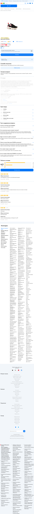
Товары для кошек (17, 416)
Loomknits (27, 290)
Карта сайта (17, 387)
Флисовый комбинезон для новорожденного (12, 310)
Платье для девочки (13, 356)
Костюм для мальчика (13, 331)
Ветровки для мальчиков (12, 325)
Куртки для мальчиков (13, 321)
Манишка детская (28, 357)
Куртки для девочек (21, 275)
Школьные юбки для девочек (13, 242)
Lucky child (28, 314)
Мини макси (28, 309)
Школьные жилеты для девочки (13, 274)
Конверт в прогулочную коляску (13, 297)
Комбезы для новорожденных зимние (12, 295)
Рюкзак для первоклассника (28, 343)
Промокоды (17, 380)
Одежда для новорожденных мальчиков (12, 308)
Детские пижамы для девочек (21, 244)
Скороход (27, 257)
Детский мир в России (13, 438)
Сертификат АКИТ (17, 384)
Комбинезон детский (21, 302)
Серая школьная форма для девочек (13, 250)
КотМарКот (28, 322)
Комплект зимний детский (21, 337)
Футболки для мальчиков (12, 328)
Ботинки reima (28, 253)
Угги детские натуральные (28, 239)
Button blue (28, 288)
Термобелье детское (21, 338)
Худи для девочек (20, 272)
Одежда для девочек (21, 240)
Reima (27, 279)
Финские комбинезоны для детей (20, 323)
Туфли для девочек (21, 288)
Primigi (27, 246)
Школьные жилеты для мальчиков (13, 260)
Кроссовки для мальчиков (20, 286)
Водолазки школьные (13, 277)
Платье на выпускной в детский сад (13, 284)
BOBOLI (27, 321)
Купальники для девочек (28, 324)
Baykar (27, 313)
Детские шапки (28, 341)
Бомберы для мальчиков (12, 343)
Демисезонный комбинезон (20, 304)
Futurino (27, 293)
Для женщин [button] (3, 240)
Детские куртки (20, 308)
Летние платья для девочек (21, 268)
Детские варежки (28, 339)
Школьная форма (12, 228)
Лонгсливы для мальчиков (12, 350)
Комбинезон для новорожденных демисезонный (12, 317)
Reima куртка (20, 327)
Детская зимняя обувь (29, 261)
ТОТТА (27, 320)
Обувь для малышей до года (13, 305)
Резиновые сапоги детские (29, 233)
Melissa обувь (28, 263)
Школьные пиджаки (13, 279)
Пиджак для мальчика (21, 345)
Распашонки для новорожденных (12, 288)
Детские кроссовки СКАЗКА (6, 10)
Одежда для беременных (20, 299)
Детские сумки (28, 348)
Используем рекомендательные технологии (17, 436)
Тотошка (27, 295)
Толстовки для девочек (12, 361)
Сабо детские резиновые (28, 266)
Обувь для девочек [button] (4, 239)
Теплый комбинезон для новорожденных (13, 303)
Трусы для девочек (29, 328)
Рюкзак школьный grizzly (12, 232)
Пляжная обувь (28, 270)
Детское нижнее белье (28, 334)
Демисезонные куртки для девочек (21, 247)
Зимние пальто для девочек (13, 358)
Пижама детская (28, 329)
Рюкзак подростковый (29, 340)
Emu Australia (28, 310)
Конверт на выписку (13, 281)
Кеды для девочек (20, 296)
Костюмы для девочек (21, 271)
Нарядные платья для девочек (13, 355)
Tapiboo (27, 235)
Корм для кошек (17, 418)
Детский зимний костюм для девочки (21, 262)
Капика (27, 284)
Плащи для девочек (21, 328)
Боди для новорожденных (12, 286)
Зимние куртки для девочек (21, 260)
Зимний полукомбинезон (20, 347)
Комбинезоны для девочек (21, 251)
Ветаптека (17, 423)
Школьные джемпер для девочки (13, 267)
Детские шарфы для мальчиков (29, 351)
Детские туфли (20, 297)
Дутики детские (28, 260)
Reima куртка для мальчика (12, 353)
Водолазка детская (21, 332)
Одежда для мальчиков (13, 348)
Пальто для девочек (21, 255)
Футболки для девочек (20, 234)
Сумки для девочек (29, 360)
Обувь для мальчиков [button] (3, 237)
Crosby (27, 305)
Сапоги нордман (20, 357)
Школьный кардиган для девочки (13, 264)
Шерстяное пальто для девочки (21, 278)
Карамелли (27, 308)
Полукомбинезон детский (21, 321)
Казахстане (18, 438)
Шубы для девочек (21, 242)
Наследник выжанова (29, 283)
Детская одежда (12, 280)
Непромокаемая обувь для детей (28, 268)
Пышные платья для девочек (21, 238)
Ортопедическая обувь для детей (20, 356)
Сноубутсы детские (21, 354)
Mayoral (27, 285)
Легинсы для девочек (21, 241)
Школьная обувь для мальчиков (13, 258)
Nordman (19, 360)
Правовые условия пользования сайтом (17, 435)
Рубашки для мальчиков (12, 335)
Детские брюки (20, 348)
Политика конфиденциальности (17, 381)
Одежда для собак (17, 422)
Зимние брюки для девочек (21, 282)
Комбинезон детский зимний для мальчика (13, 339)
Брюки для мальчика (13, 326)
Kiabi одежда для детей (28, 317)
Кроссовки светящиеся (20, 359)
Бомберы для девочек (21, 270)
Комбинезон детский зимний (21, 306)
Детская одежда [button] (4, 241)
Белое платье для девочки (20, 265)
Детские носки (28, 327)
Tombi (27, 256)
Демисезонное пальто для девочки (21, 236)
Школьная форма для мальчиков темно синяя (13, 270)
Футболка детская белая (21, 343)
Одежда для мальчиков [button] (3, 234)
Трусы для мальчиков (29, 332)
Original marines (28, 289)
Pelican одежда (28, 294)
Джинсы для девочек (21, 263)
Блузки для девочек (21, 273)
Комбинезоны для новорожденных (12, 290)
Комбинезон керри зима (21, 335)
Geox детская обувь (29, 237)
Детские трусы (28, 335)
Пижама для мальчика (13, 341)
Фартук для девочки (13, 252)
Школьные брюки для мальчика (13, 236)
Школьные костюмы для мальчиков (13, 262)
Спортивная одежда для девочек (21, 253)
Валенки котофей (29, 252)
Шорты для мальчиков (13, 344)
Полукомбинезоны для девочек (21, 276)
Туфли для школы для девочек (13, 256)
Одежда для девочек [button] (4, 235)
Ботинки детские (28, 264)
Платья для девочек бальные (21, 230)
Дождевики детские (21, 333)
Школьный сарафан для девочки (13, 272)
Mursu (27, 269)
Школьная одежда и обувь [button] (4, 229)
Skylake (11, 265)
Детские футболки (21, 319)
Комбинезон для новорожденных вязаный (12, 313)
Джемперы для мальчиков (12, 346)
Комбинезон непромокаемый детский (20, 314)
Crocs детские (28, 229)
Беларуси (22, 438)
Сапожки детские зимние (28, 245)
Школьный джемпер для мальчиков (13, 276)
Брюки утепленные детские (21, 351)
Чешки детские (28, 228)
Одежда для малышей (13, 282)
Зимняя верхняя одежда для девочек (21, 257)
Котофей (27, 273)
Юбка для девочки (13, 359)
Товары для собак (17, 419)
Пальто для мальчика (13, 340)
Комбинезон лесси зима (21, 325)
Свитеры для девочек (21, 245)
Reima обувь (28, 251)
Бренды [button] (2, 244)
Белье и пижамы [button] (4, 246)
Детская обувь (18, 8)
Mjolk (27, 303)
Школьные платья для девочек (13, 246)
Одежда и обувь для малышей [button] (4, 231)
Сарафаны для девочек (13, 251)
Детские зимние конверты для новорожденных (12, 301)
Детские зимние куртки (20, 340)
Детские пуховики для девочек (21, 249)
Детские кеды (28, 272)
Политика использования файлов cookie (17, 383)
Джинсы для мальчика (13, 351)
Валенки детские (28, 240)
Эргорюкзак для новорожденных (12, 292)
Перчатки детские (29, 347)
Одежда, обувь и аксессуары (9, 8)
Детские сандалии (29, 249)
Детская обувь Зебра (29, 243)
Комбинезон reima (21, 307)
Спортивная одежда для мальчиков (13, 323)
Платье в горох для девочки (21, 280)
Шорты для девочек (21, 258)
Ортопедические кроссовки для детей (29, 248)
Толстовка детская (21, 329)
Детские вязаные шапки (28, 353)
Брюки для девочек (21, 266)
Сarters (27, 298)
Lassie (27, 280)
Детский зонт (28, 361)
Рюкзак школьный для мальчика (13, 240)
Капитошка (28, 315)
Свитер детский (20, 349)
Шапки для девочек (29, 346)
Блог (17, 412)
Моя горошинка (12, 315)
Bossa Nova (28, 299)
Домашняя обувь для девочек (21, 295)
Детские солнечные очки (29, 355)
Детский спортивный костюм (21, 311)
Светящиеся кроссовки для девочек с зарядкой (21, 292)
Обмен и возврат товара (17, 377)
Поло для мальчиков (13, 337)
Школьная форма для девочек (13, 230)
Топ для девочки (28, 336)
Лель (27, 300)
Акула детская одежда (29, 274)
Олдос (27, 278)
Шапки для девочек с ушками (29, 359)
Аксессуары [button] (3, 247)
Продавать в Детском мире (17, 376)
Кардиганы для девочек (20, 232)
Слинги (19, 300)
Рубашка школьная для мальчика (13, 248)
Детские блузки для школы (13, 238)
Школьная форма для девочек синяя (13, 244)
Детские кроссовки (26, 8)
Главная (2, 8)
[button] (9, 6)
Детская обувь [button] (3, 243)
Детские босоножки (29, 254)
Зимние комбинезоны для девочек (21, 228)
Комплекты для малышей (12, 320)
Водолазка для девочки (20, 284)
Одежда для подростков (20, 317)
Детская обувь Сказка (29, 242)
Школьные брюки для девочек (13, 254)
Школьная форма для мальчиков (13, 234)
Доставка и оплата (17, 374)
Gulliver (27, 275)
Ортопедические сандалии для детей (29, 259)
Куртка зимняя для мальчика (12, 330)
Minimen (27, 304)
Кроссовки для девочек (20, 290)
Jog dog (27, 236)
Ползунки (19, 309)
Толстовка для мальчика (12, 333)
